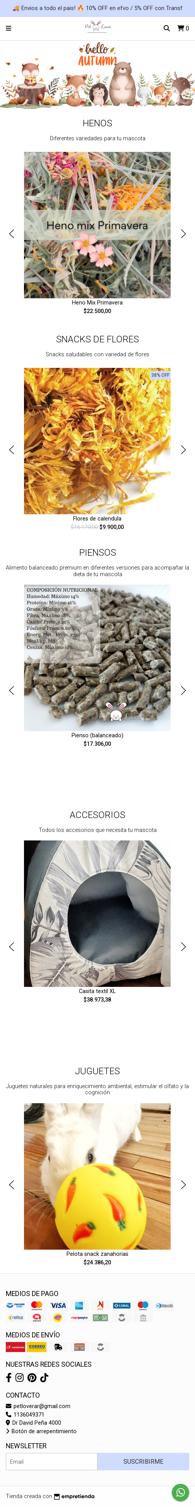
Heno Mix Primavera (97, 302)
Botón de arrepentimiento (41, 1431)
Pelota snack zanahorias (97, 1254)
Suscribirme (143, 1461)
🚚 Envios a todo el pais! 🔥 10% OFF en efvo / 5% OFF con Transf (97, 8)
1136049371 (25, 1415)
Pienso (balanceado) (97, 735)
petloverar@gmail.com (38, 1406)
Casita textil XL (97, 991)
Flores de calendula (98, 518)
